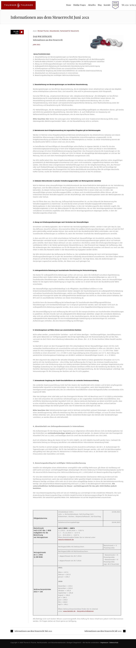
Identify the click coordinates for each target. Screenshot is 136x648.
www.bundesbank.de (66, 540)
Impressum (104, 642)
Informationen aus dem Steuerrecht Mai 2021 (33, 631)
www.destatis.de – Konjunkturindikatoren (78, 611)
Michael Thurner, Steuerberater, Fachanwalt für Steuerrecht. (58, 31)
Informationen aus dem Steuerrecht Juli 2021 (103, 631)
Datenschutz (114, 642)
